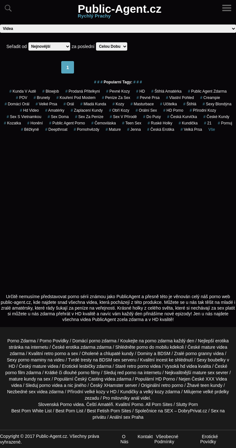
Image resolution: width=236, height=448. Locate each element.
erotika (222, 340)
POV (21, 97)
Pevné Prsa (147, 97)
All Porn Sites (158, 404)
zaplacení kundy (87, 110)
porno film (15, 372)
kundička (188, 123)
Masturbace (142, 104)
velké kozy (95, 391)
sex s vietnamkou (24, 117)
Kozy (118, 104)
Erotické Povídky (209, 439)
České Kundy (216, 117)
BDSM (164, 353)
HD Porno (173, 110)
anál (135, 398)
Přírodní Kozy (203, 110)
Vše (212, 129)
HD (140, 91)
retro (166, 385)
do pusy (152, 117)
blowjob (50, 91)
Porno (66, 404)
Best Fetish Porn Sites (109, 410)
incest (162, 359)
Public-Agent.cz (120, 12)
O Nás (125, 439)
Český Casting (89, 379)
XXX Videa (216, 379)
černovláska (103, 123)
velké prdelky (216, 391)
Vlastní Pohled (180, 97)
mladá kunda (93, 104)
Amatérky (54, 110)
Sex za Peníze (89, 117)
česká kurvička (182, 117)
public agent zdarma (207, 91)
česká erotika (160, 129)
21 (207, 123)
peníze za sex (116, 97)
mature (208, 347)
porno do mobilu (152, 347)
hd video (29, 110)
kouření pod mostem (76, 97)
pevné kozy (118, 91)
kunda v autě (22, 91)
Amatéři (105, 404)
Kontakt (144, 436)
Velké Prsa (46, 104)
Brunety (41, 97)
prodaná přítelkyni (82, 91)
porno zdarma (159, 340)
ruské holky (160, 123)
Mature (113, 129)
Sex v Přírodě (123, 117)
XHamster (113, 385)
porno (94, 340)
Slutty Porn (187, 404)
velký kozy (153, 391)
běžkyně (30, 129)
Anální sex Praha (126, 417)
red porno (126, 372)
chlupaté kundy (119, 353)
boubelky (217, 359)
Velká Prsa (191, 129)
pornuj (225, 123)
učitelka (168, 104)
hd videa (188, 366)
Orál (68, 104)
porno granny (199, 353)
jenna (134, 129)
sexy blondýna (217, 104)
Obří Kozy (119, 110)
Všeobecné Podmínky (166, 439)
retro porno (55, 353)
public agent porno (67, 123)
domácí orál (16, 104)
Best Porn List (69, 410)
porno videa (51, 385)
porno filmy (89, 372)
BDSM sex (109, 359)
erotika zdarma (81, 347)
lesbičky (87, 366)
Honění (35, 123)
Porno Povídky (54, 340)
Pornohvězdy (86, 129)
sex (32, 391)
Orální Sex (146, 110)
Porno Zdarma (21, 340)
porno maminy (32, 359)
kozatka (12, 123)
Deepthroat (56, 129)
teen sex (131, 123)
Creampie (210, 97)
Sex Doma (58, 117)
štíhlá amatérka (166, 91)
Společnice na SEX (154, 410)
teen (205, 385)
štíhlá (189, 104)
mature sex (203, 372)
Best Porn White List (31, 410)
